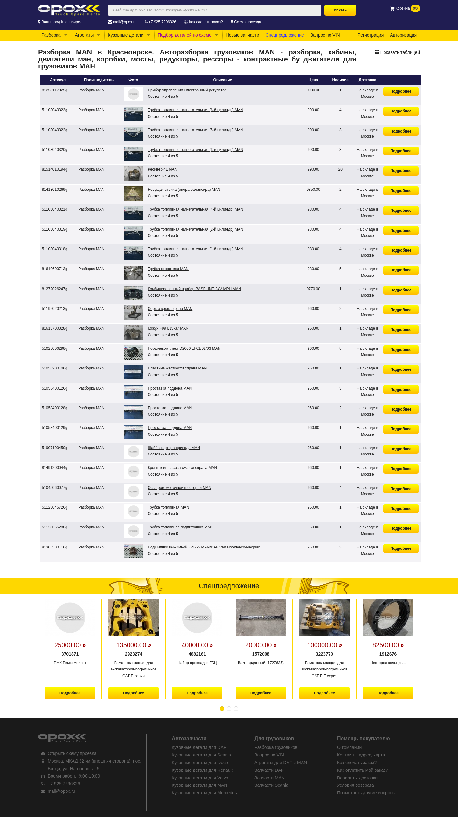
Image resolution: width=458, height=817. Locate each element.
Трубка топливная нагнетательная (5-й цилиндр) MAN (195, 130)
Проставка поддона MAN (170, 388)
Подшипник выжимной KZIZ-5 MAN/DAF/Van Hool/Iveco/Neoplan (204, 547)
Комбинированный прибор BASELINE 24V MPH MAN (194, 289)
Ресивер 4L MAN (162, 169)
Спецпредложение (285, 35)
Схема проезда (247, 22)
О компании (349, 747)
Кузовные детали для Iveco (200, 762)
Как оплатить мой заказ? (362, 770)
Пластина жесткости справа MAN (177, 368)
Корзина (405, 8)
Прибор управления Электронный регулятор (187, 90)
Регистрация (370, 35)
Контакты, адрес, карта (361, 754)
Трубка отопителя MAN (168, 269)
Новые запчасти (242, 35)
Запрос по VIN (325, 35)
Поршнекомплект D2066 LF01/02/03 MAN (184, 348)
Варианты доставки (357, 777)
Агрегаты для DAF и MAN (280, 762)
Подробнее (400, 91)
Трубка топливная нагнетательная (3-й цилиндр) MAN (195, 149)
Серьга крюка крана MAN (170, 308)
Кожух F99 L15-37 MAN (168, 328)
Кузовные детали (125, 35)
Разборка (51, 35)
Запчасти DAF (269, 770)
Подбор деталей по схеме (185, 35)
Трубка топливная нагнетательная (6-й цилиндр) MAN (195, 110)
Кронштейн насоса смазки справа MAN (182, 467)
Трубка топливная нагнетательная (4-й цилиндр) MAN (195, 209)
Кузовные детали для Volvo (200, 777)
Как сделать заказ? (206, 22)
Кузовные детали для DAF (199, 747)
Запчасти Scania (271, 785)
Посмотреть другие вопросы (366, 792)
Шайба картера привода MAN (174, 448)
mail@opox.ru (124, 22)
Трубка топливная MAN (168, 507)
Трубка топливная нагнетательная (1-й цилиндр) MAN (195, 249)
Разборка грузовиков (275, 747)
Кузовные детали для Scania (201, 754)
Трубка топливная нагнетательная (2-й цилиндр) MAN (195, 229)
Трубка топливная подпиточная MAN (180, 527)
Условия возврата (355, 785)
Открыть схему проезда (72, 753)
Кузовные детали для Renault (202, 770)
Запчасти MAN (269, 777)
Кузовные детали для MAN (199, 785)
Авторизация (403, 35)
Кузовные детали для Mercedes (204, 792)
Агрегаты (84, 35)
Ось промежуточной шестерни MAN (179, 487)
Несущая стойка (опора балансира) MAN (184, 189)
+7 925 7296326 (162, 22)
